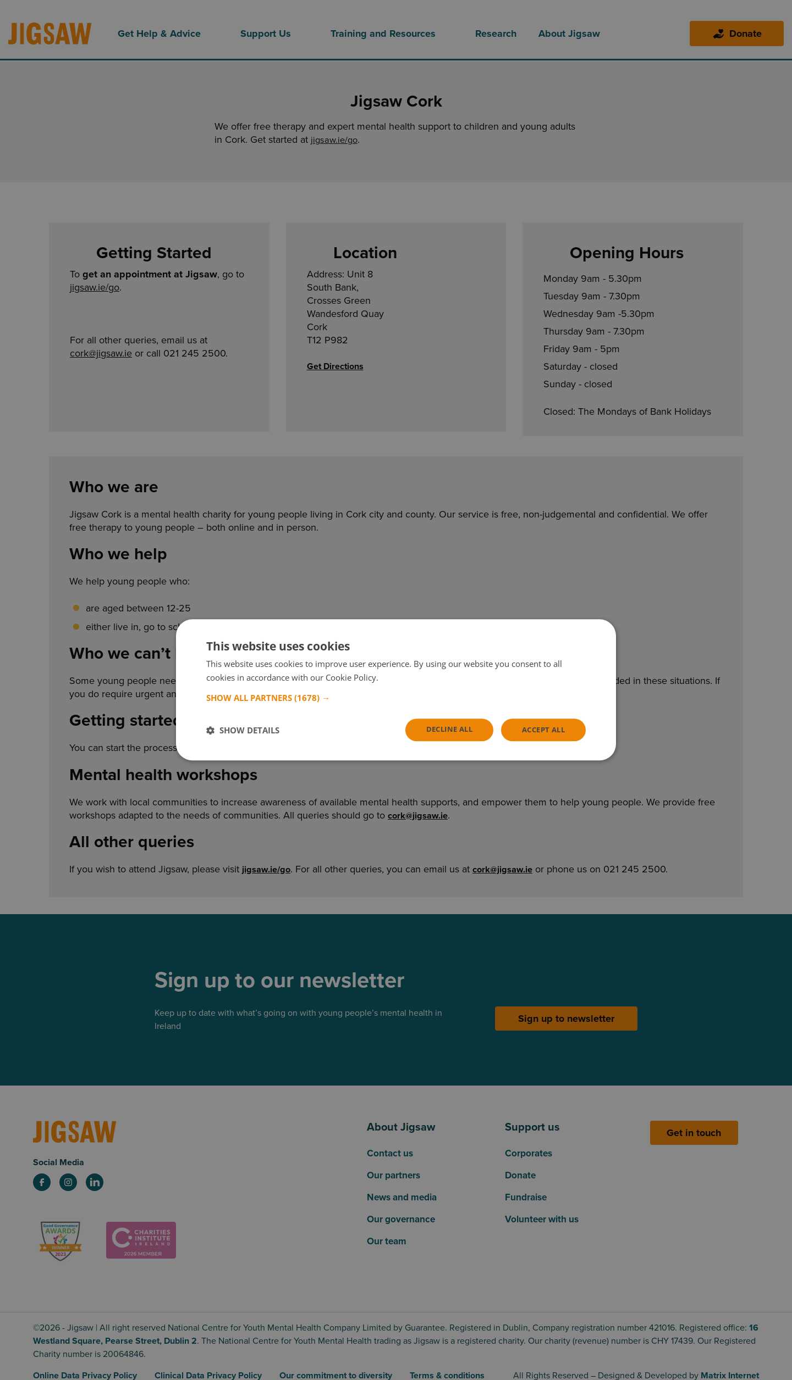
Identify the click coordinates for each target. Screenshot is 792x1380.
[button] (396, 697)
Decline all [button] (442, 729)
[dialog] (396, 690)
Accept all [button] (541, 730)
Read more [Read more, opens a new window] (401, 676)
